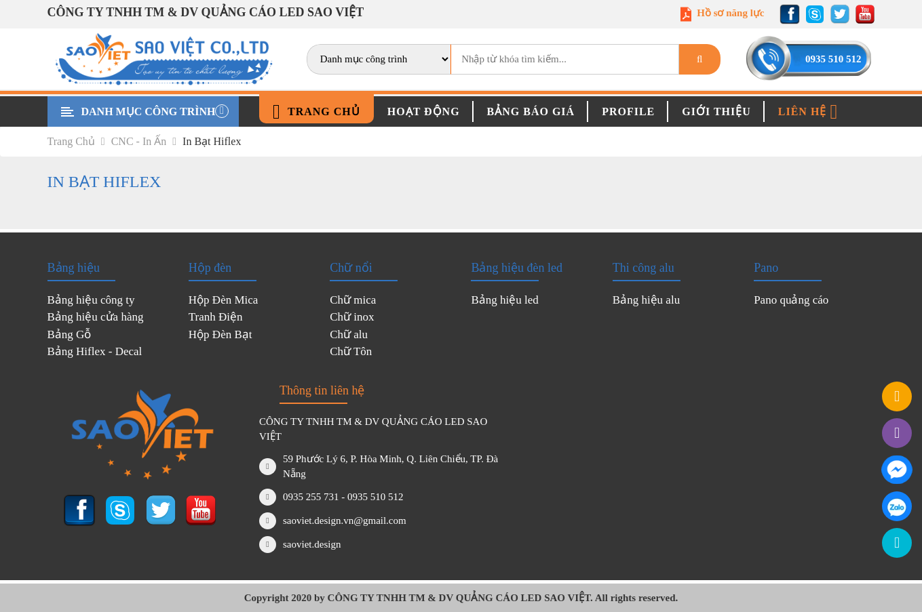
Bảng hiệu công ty (91, 299)
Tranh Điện (216, 316)
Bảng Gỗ (69, 334)
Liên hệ (808, 112)
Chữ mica (353, 299)
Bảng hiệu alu (646, 299)
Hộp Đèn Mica (223, 299)
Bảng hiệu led (504, 299)
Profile (628, 111)
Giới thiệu (716, 111)
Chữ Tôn (351, 351)
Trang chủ (316, 112)
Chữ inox (352, 316)
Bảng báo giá (531, 111)
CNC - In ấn (143, 141)
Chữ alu (349, 334)
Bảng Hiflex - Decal (94, 351)
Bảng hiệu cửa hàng (95, 316)
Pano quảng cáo (791, 299)
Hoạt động (423, 111)
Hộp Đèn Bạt (220, 334)
